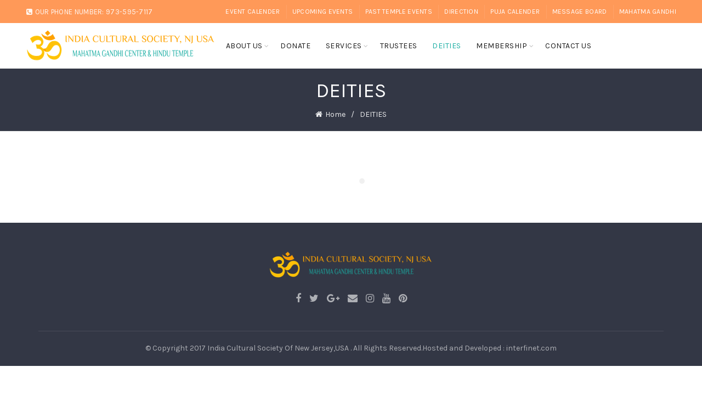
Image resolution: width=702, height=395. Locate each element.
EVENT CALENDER (252, 11)
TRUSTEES (398, 45)
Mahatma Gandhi (647, 11)
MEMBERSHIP (501, 45)
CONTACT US (568, 45)
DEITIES (446, 45)
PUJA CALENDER (515, 11)
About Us (244, 45)
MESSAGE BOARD (579, 11)
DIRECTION (461, 11)
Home (335, 113)
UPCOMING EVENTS (322, 11)
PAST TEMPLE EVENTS (398, 11)
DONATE (295, 45)
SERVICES (344, 45)
